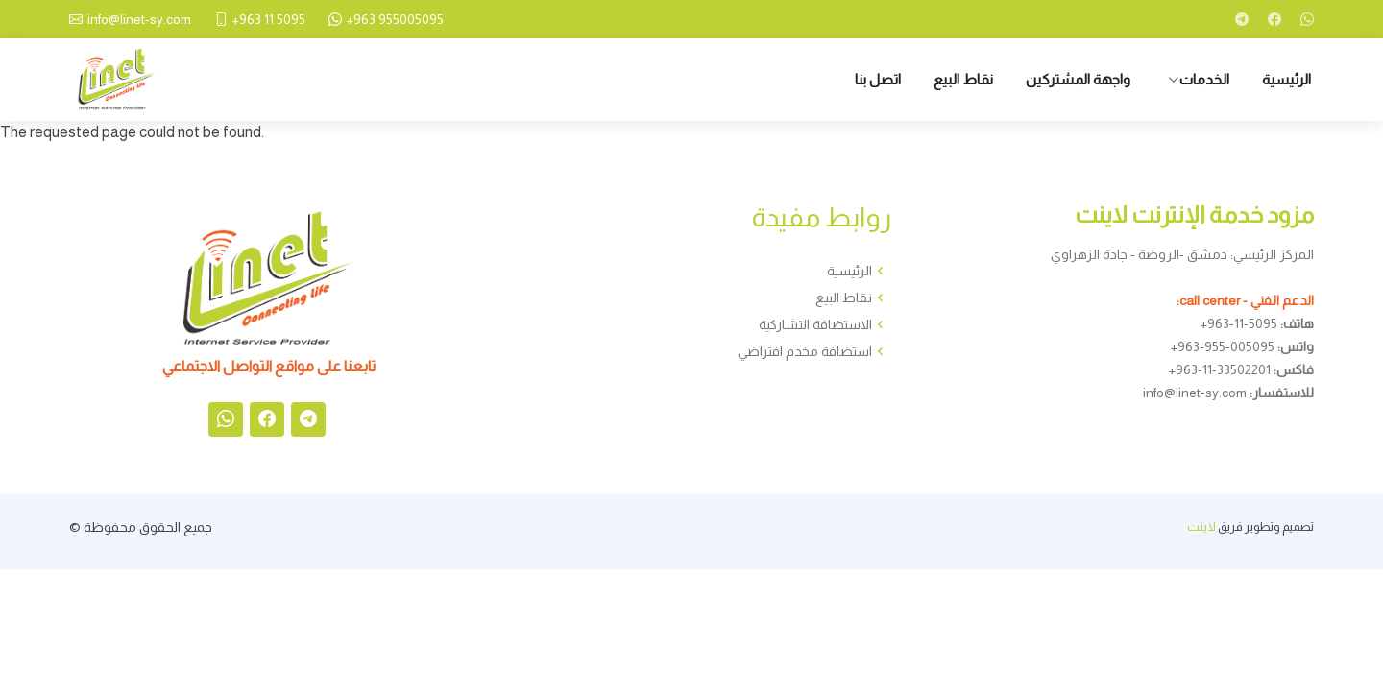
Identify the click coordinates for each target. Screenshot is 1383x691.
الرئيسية (1286, 79)
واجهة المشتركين (1078, 79)
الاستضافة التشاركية (815, 324)
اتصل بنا (878, 79)
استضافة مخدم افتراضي (805, 351)
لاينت (1201, 526)
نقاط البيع (963, 79)
